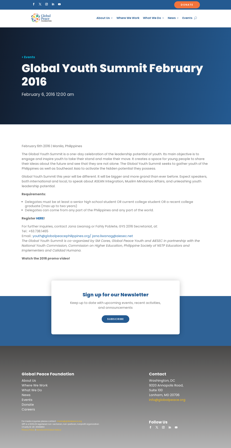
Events (187, 18)
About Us (103, 18)
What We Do (152, 18)
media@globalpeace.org (69, 421)
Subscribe (115, 319)
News (172, 18)
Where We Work (127, 18)
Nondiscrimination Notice (48, 429)
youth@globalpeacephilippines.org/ (62, 236)
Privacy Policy (28, 429)
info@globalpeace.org (167, 400)
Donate (187, 5)
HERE (40, 218)
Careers (28, 409)
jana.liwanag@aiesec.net (112, 236)
